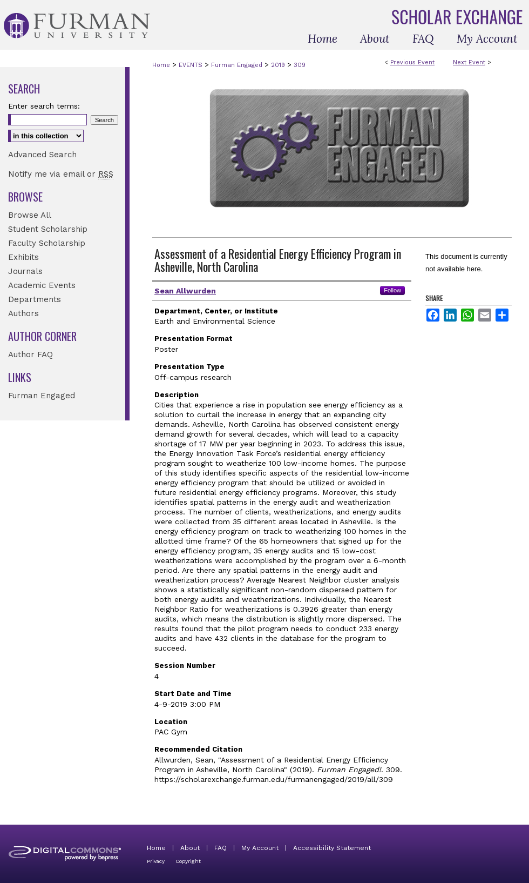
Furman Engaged (237, 65)
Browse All (29, 215)
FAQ (220, 848)
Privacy (156, 861)
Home (161, 65)
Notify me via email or (60, 174)
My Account (260, 848)
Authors (23, 313)
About (190, 848)
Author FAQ (30, 354)
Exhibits (23, 257)
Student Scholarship (47, 229)
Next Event (469, 62)
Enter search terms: (44, 106)
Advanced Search (42, 154)
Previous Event (412, 62)
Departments (34, 299)
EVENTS (192, 65)
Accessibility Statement (332, 848)
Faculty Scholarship (46, 243)
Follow (392, 290)
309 (300, 65)
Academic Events (42, 285)
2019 (279, 65)
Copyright (188, 861)
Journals (25, 271)
